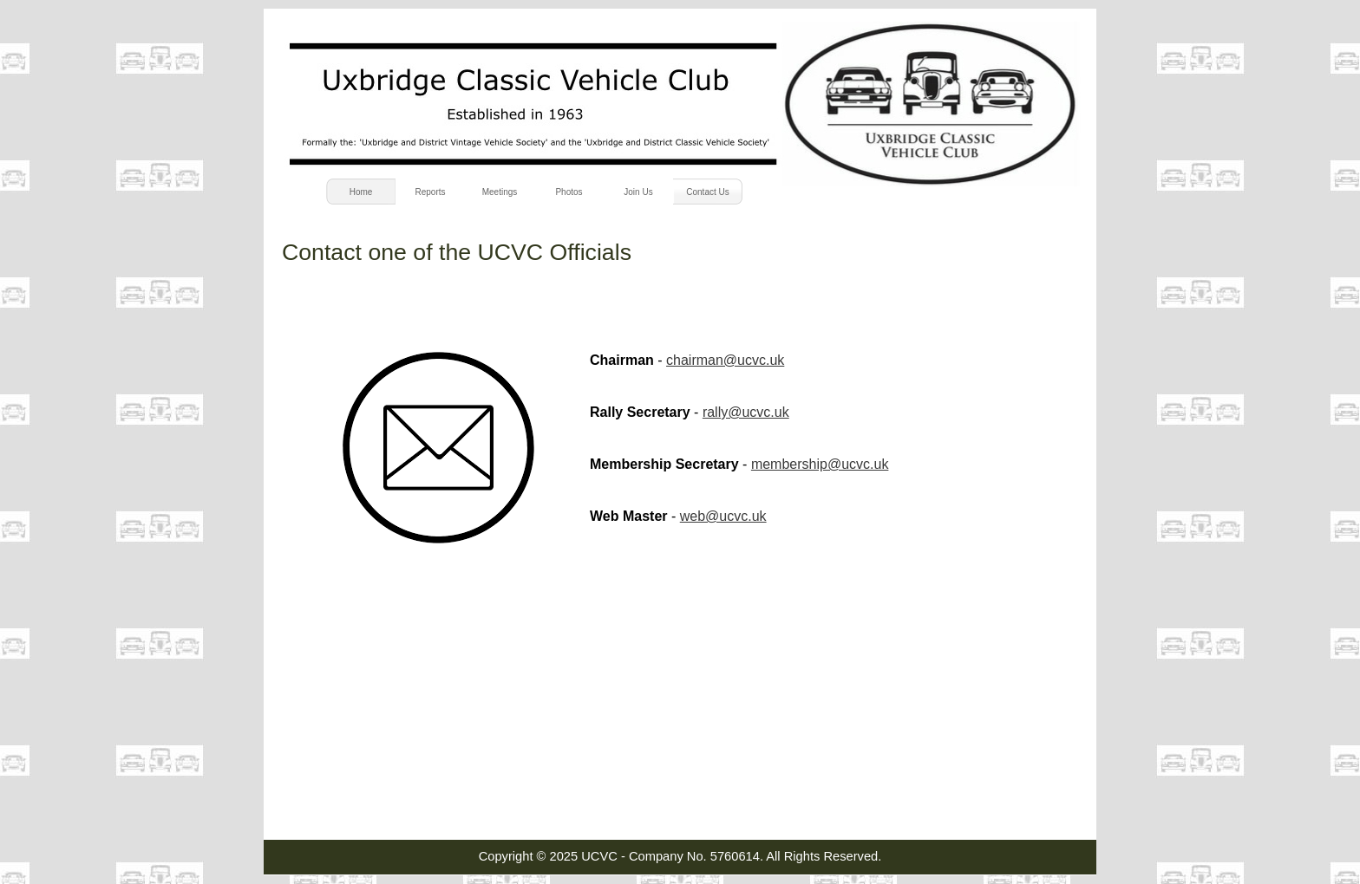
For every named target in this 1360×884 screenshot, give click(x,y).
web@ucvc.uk (723, 516)
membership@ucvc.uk (820, 464)
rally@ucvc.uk (746, 412)
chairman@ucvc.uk (725, 360)
